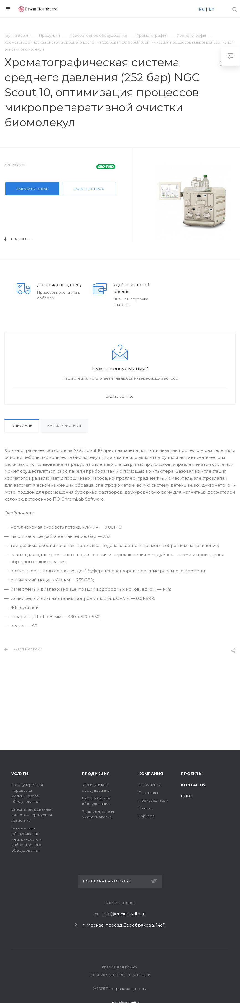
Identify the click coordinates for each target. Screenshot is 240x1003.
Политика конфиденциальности (120, 975)
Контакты (193, 784)
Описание (21, 426)
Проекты (192, 773)
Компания (150, 773)
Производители (153, 800)
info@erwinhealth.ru (124, 913)
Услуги (19, 773)
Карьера (146, 816)
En (211, 9)
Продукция (96, 773)
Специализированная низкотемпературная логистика (31, 815)
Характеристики (64, 426)
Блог (187, 796)
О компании (149, 784)
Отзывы (145, 808)
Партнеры (148, 792)
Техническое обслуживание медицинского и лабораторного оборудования (26, 839)
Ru (202, 9)
